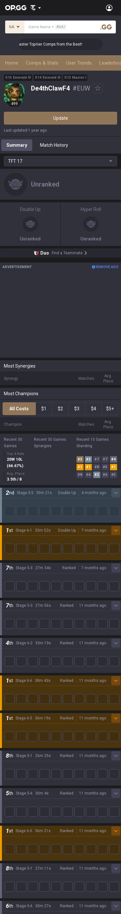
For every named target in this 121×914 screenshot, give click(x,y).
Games (11, 665)
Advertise (70, 845)
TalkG (9, 680)
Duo (8, 673)
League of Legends (23, 534)
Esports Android (20, 805)
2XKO (9, 573)
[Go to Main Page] (15, 7)
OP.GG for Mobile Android (29, 728)
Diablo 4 (12, 650)
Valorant (12, 550)
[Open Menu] (109, 7)
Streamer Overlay (22, 704)
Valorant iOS (16, 767)
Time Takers (16, 634)
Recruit (68, 853)
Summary (16, 145)
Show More (60, 466)
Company (14, 502)
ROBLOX (12, 611)
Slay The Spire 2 (20, 627)
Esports (11, 688)
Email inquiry (17, 860)
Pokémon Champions (26, 642)
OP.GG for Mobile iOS (25, 736)
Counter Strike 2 (20, 596)
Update (60, 118)
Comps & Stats (42, 63)
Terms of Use (17, 845)
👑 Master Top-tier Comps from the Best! (52, 44)
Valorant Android (21, 759)
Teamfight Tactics (22, 542)
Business (70, 837)
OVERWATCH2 (19, 557)
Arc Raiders (15, 603)
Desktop (12, 657)
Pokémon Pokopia (22, 619)
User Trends (79, 63)
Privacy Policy (19, 837)
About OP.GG (17, 494)
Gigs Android (17, 774)
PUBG (9, 565)
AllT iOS (12, 751)
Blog (8, 510)
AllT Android (16, 743)
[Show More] (35, 7)
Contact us (15, 868)
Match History (54, 145)
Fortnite (12, 588)
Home (11, 63)
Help (8, 853)
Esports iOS (15, 813)
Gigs (8, 696)
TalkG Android (18, 790)
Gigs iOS (12, 782)
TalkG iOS (13, 797)
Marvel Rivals (17, 580)
